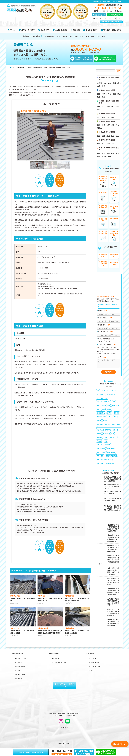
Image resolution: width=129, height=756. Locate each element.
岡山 (108, 135)
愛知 (98, 116)
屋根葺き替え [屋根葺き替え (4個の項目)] (101, 413)
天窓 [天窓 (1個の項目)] (118, 406)
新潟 (98, 106)
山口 (117, 135)
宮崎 (98, 155)
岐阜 (112, 116)
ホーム (11, 30)
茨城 (119, 93)
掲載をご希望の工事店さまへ (111, 22)
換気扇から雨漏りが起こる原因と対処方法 (112, 493)
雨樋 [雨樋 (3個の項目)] (106, 441)
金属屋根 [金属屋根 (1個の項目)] (99, 438)
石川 (108, 106)
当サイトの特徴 (27, 30)
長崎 (108, 152)
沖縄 (109, 155)
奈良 (117, 124)
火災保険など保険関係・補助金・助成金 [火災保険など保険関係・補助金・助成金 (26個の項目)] (108, 426)
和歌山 (99, 127)
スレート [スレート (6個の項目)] (113, 391)
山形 (98, 85)
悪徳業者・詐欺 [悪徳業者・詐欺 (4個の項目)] (101, 417)
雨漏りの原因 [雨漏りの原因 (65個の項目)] (111, 449)
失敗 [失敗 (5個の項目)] (98, 410)
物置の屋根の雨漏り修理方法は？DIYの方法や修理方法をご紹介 (112, 487)
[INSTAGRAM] (61, 707)
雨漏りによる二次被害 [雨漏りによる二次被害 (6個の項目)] (103, 445)
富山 (103, 106)
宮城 (114, 82)
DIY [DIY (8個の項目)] (98, 391)
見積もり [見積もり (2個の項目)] (106, 434)
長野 (98, 109)
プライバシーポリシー (106, 18)
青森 (105, 82)
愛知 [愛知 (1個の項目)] (110, 417)
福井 (112, 106)
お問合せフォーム (94, 647)
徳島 (98, 143)
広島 (112, 135)
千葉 (109, 93)
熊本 (112, 152)
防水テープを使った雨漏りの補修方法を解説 (112, 500)
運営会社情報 (56, 643)
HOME (91, 655)
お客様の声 (18, 664)
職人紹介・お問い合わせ (111, 30)
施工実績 (75, 30)
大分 (117, 152)
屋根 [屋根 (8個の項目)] (103, 410)
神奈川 (104, 93)
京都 (103, 124)
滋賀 (98, 124)
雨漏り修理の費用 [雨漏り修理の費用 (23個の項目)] (111, 456)
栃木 (98, 96)
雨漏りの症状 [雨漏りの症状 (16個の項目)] (101, 453)
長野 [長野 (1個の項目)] (106, 438)
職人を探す (43, 30)
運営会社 (95, 18)
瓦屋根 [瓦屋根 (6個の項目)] (99, 430)
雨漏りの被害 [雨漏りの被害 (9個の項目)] (111, 453)
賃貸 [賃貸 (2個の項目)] (112, 434)
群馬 (103, 96)
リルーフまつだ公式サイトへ (26, 176)
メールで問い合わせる (50, 176)
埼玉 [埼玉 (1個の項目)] (98, 406)
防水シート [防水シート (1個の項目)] (113, 438)
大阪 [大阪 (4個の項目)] (108, 406)
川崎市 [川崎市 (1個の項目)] (109, 413)
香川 (103, 143)
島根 (103, 135)
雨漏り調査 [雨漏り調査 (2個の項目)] (100, 464)
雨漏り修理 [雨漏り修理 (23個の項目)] (100, 456)
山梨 (117, 106)
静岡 (103, 116)
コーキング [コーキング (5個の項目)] (105, 391)
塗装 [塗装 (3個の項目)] (103, 406)
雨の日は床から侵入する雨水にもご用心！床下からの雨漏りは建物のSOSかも (112, 509)
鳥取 (98, 135)
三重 (108, 116)
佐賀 (103, 152)
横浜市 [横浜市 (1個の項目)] (105, 421)
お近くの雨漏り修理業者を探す (30, 752)
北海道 (99, 82)
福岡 (98, 152)
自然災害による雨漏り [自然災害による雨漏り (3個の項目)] (110, 430)
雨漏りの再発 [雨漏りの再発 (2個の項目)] (101, 449)
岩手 (109, 82)
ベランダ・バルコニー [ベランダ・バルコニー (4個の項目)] (103, 402)
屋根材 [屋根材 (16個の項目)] (109, 410)
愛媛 (108, 143)
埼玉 (114, 93)
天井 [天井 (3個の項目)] (113, 406)
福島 (103, 85)
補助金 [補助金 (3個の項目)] (99, 434)
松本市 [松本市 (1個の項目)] (99, 421)
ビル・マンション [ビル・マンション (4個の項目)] (102, 398)
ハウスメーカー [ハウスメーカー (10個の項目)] (110, 395)
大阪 (108, 124)
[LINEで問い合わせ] (67, 707)
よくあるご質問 (90, 30)
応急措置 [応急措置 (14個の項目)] (116, 413)
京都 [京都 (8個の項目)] (114, 402)
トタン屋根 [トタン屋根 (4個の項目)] (100, 395)
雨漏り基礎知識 (59, 30)
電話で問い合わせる (74, 176)
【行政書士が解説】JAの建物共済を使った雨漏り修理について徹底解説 (112, 480)
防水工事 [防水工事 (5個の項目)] (99, 441)
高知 (112, 143)
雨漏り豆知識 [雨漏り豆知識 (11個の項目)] (110, 464)
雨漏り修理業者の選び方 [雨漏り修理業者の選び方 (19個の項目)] (104, 460)
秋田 (119, 82)
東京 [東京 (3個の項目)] (115, 417)
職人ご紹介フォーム (95, 651)
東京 (98, 93)
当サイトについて (20, 643)
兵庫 (112, 124)
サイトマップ (119, 18)
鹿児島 (104, 155)
